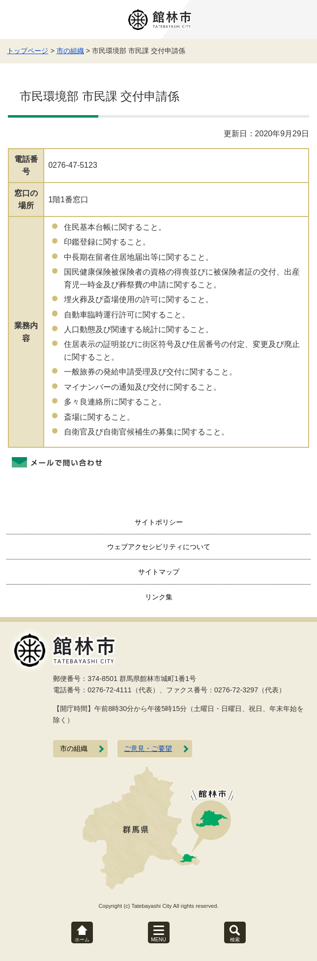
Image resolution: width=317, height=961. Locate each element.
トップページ (27, 51)
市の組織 (70, 51)
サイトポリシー (159, 522)
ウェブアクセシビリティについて (158, 547)
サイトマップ (158, 572)
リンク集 (159, 597)
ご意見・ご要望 (148, 748)
